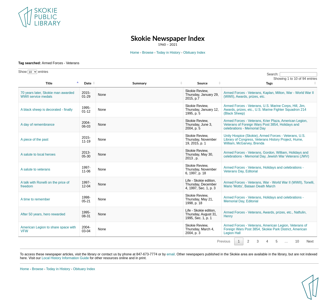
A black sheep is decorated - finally (46, 109)
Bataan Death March (259, 186)
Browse (147, 52)
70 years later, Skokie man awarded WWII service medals (47, 94)
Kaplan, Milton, (274, 93)
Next (310, 241)
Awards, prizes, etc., (239, 109)
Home (134, 52)
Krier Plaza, (272, 121)
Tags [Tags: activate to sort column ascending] (269, 83)
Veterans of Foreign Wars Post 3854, (251, 124)
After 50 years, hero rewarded (43, 214)
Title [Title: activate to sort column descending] (49, 83)
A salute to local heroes (38, 154)
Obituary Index (194, 52)
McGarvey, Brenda (250, 143)
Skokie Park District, (277, 229)
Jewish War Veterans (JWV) (288, 156)
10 (297, 241)
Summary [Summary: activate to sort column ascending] (140, 83)
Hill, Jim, (299, 106)
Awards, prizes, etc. (250, 96)
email (171, 254)
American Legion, (294, 121)
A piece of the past (34, 139)
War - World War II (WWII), (283, 182)
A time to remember (35, 199)
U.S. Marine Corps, (277, 106)
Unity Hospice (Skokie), (241, 135)
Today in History (168, 52)
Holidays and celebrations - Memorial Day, (266, 154)
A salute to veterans (35, 169)
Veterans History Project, (273, 139)
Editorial (252, 171)
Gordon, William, (275, 152)
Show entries (33, 71)
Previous (223, 241)
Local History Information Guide (65, 258)
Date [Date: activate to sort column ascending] (87, 83)
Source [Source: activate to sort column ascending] (202, 83)
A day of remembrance (38, 124)
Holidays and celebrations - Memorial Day (261, 126)
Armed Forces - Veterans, (243, 93)
